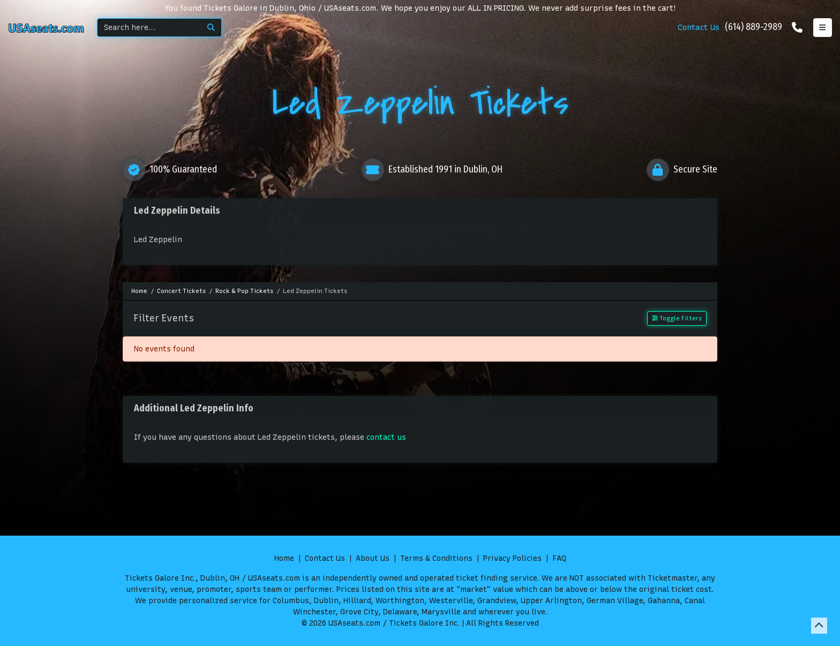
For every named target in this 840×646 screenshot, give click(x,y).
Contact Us (698, 27)
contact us (386, 437)
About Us (372, 558)
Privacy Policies (512, 558)
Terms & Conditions (436, 558)
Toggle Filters (677, 318)
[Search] (149, 27)
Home (284, 558)
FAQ (559, 558)
